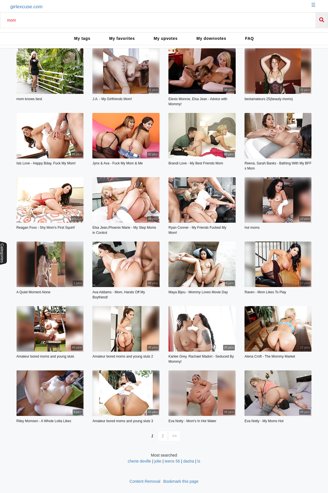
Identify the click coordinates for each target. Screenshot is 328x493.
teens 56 (172, 461)
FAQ (249, 38)
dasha (188, 461)
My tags (82, 38)
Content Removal (145, 481)
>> (174, 436)
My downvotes (211, 38)
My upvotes (166, 38)
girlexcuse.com (26, 6)
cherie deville (139, 461)
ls (198, 461)
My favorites (122, 38)
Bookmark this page (181, 481)
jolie (157, 461)
